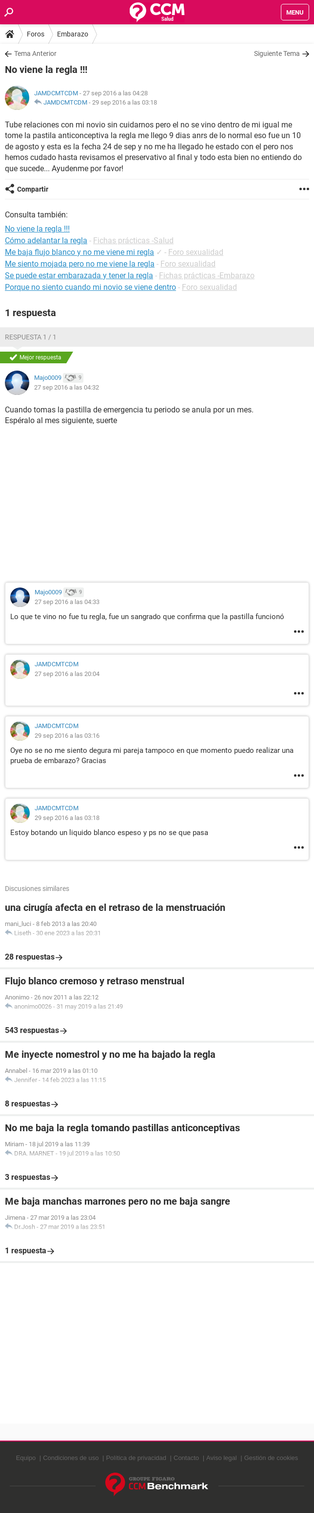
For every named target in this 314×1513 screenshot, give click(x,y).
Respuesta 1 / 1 (31, 337)
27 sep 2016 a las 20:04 (67, 673)
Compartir (32, 189)
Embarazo (72, 34)
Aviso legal (221, 1457)
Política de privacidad (136, 1457)
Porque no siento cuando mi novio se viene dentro (90, 287)
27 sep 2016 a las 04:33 (67, 601)
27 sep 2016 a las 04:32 (66, 387)
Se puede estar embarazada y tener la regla (79, 275)
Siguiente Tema (277, 53)
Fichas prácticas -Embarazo (207, 275)
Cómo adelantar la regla (46, 240)
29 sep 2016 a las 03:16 (67, 735)
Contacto (186, 1457)
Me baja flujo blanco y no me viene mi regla (79, 252)
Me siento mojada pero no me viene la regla (80, 263)
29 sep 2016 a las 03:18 (124, 102)
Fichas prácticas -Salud (133, 240)
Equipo (26, 1457)
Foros (35, 34)
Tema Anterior (35, 53)
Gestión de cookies (271, 1457)
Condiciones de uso (70, 1457)
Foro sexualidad (195, 252)
